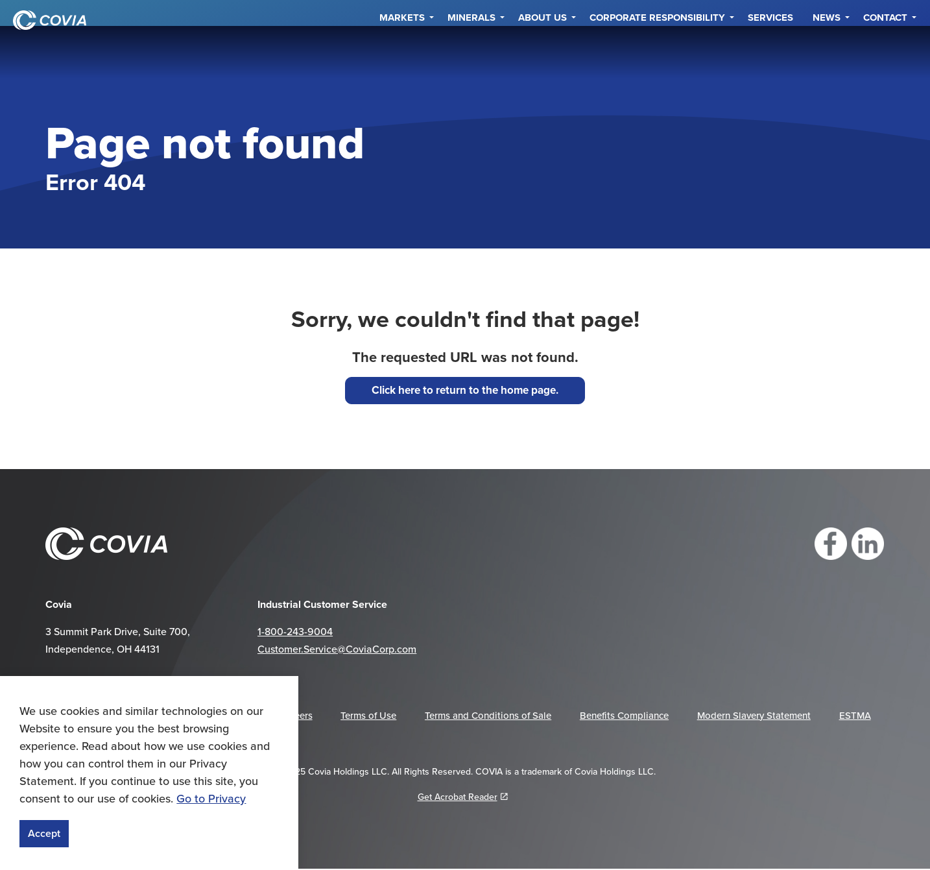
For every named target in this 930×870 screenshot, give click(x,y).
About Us (542, 52)
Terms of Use (368, 715)
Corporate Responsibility (657, 52)
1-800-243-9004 (295, 631)
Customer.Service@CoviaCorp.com (336, 649)
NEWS (827, 52)
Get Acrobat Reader (463, 796)
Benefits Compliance (624, 715)
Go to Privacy (211, 798)
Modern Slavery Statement (754, 715)
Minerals (471, 52)
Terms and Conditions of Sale (488, 715)
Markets (402, 52)
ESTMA (855, 715)
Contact (885, 52)
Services (770, 52)
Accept (44, 834)
